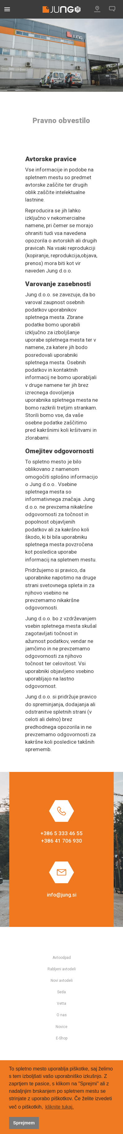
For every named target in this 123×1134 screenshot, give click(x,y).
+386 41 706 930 (61, 841)
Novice (61, 1027)
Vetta (61, 1003)
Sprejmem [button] (24, 1122)
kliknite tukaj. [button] (59, 1107)
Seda (61, 992)
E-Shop (61, 1038)
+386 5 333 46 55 (61, 833)
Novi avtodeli (62, 980)
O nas (62, 1015)
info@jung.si (61, 895)
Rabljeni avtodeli (62, 969)
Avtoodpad (61, 957)
